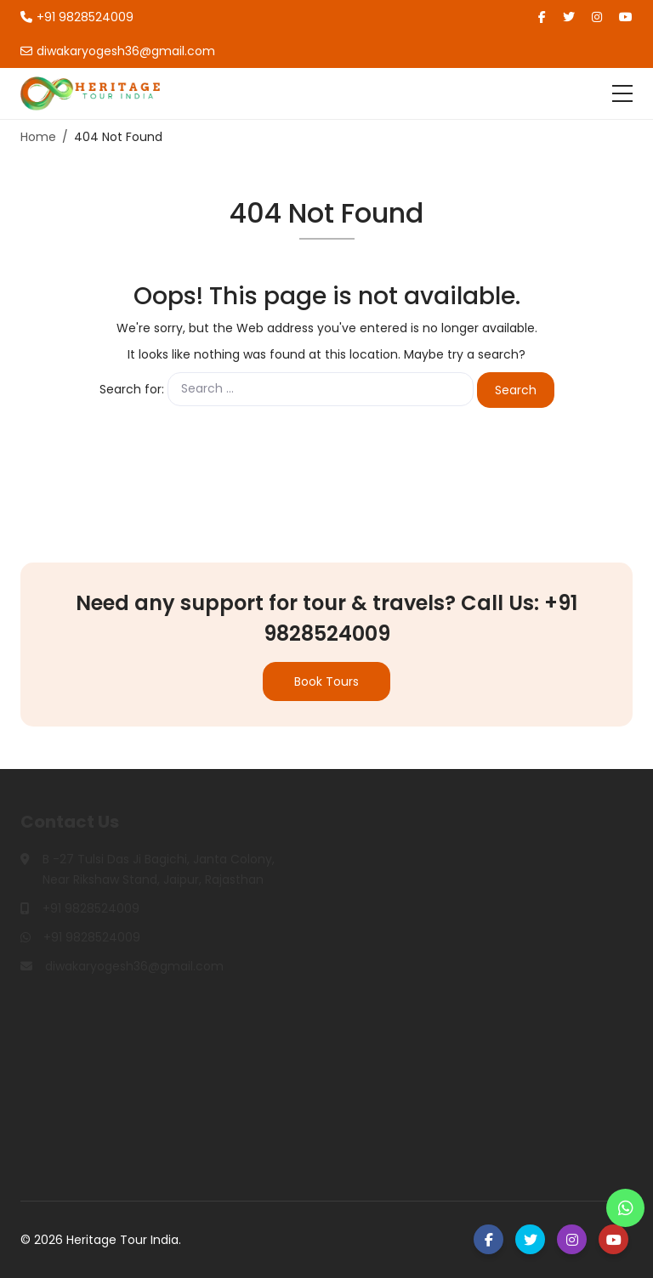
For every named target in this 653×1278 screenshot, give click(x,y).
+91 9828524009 (76, 16)
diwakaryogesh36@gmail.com (117, 50)
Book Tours (326, 681)
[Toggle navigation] (622, 93)
